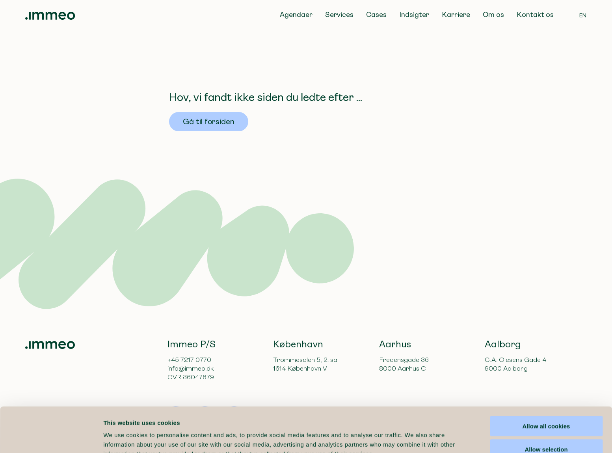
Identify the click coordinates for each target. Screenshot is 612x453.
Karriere (456, 15)
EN (583, 15)
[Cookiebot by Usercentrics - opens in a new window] (51, 438)
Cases (376, 15)
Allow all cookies (546, 383)
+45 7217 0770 (189, 360)
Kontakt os (535, 15)
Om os (493, 15)
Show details (413, 437)
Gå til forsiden (208, 121)
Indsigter (414, 15)
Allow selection (546, 407)
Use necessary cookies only (546, 430)
